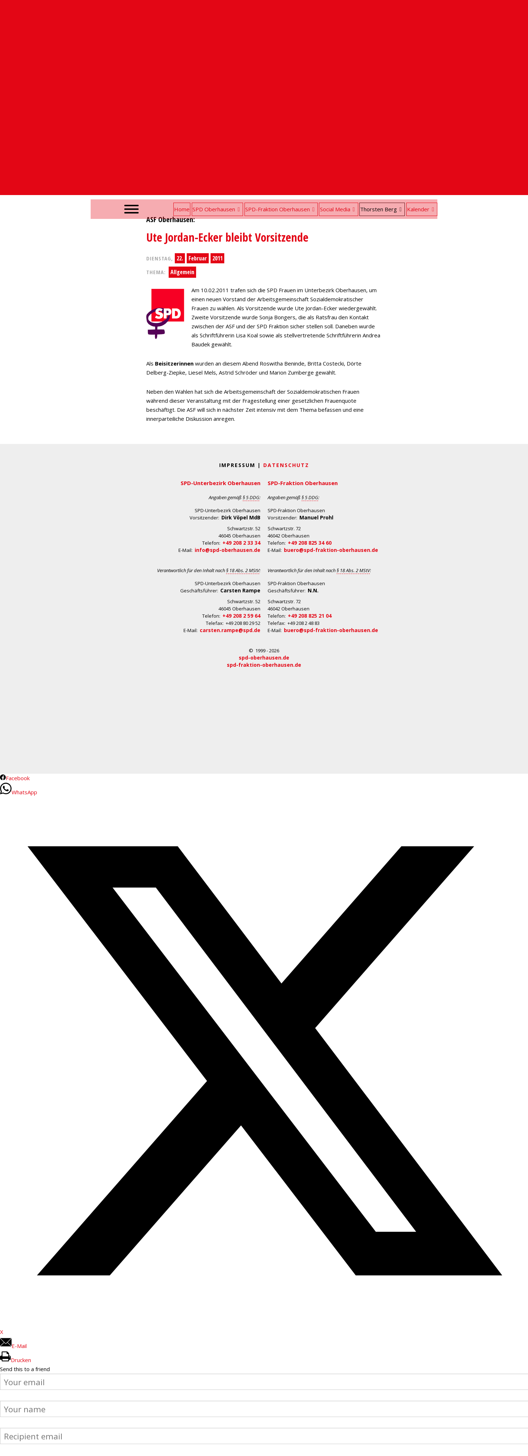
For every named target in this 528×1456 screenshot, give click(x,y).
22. (180, 258)
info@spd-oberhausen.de (227, 549)
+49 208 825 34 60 (310, 542)
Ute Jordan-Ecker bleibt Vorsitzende (227, 237)
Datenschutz (286, 465)
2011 (217, 258)
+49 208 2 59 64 (241, 615)
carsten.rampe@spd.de (230, 630)
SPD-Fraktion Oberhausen (303, 483)
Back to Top (518, 1446)
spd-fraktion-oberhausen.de (264, 664)
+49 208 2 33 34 (241, 542)
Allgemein (182, 272)
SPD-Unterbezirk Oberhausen (220, 483)
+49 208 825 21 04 (310, 615)
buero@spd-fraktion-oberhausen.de (331, 549)
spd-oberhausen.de (264, 657)
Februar (198, 258)
